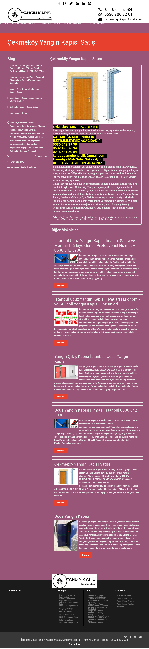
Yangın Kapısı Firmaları (80, 27)
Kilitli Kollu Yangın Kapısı (68, 618)
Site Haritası (74, 644)
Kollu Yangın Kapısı (66, 621)
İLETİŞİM (133, 27)
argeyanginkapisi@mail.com (124, 19)
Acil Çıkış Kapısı (65, 612)
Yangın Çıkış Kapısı (66, 609)
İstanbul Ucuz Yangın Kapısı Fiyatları (67, 600)
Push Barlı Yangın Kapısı (68, 606)
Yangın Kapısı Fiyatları (111, 27)
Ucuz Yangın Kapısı (23, 27)
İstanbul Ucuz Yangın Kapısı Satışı (67, 597)
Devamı (61, 285)
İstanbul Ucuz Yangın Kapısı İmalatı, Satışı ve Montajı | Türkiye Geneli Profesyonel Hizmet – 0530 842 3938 (27, 68)
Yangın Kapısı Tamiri (50, 27)
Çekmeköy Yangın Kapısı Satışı (24, 107)
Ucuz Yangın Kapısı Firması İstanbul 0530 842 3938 (98, 617)
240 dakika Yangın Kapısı (68, 623)
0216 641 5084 (118, 10)
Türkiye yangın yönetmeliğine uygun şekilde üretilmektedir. (88, 219)
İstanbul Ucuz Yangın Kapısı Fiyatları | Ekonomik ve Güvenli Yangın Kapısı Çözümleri (27, 80)
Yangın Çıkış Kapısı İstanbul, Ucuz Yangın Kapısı (96, 613)
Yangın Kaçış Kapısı (66, 615)
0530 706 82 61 (118, 14)
